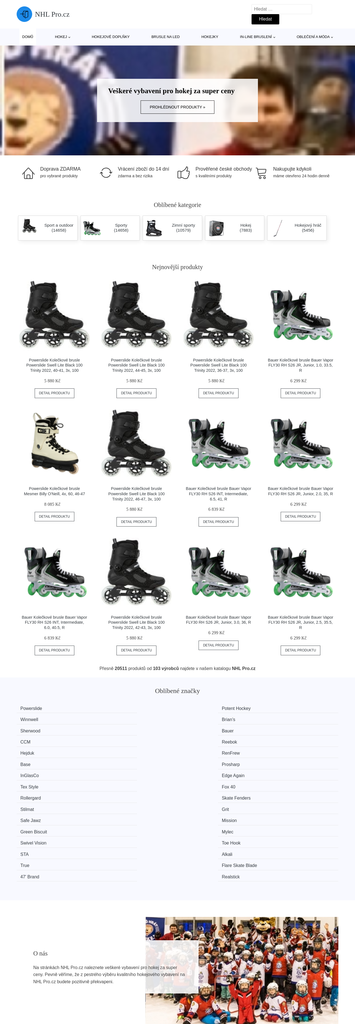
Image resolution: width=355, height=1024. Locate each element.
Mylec (277, 760)
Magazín (148, 966)
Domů (27, 37)
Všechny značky (35, 966)
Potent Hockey (120, 708)
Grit (274, 750)
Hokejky (209, 37)
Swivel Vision (37, 770)
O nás (267, 966)
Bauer (112, 718)
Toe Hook (115, 770)
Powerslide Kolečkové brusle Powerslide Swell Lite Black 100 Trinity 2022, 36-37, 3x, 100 (218, 365)
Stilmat (195, 750)
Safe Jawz (34, 760)
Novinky (27, 979)
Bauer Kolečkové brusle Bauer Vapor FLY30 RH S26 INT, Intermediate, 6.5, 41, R (218, 493)
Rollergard (34, 750)
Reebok (278, 718)
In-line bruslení (256, 37)
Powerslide (34, 708)
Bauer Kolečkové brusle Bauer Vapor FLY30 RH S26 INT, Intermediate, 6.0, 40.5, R (54, 622)
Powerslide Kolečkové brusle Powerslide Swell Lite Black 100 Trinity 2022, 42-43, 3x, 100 (136, 622)
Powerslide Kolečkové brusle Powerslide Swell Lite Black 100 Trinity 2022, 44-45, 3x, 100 (136, 365)
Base (194, 729)
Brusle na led (165, 37)
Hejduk (30, 729)
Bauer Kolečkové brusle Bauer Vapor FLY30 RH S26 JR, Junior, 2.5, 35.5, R (300, 622)
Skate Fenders (120, 750)
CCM (194, 718)
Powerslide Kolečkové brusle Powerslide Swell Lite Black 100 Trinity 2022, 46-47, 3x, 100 (136, 493)
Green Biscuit (202, 760)
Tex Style (198, 739)
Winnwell (197, 708)
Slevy (24, 992)
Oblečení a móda (313, 37)
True (28, 781)
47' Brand (198, 781)
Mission (113, 760)
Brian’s (278, 708)
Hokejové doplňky (111, 37)
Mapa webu (151, 979)
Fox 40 (278, 739)
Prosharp (280, 729)
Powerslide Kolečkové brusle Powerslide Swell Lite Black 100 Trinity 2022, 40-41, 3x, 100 (54, 365)
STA (193, 770)
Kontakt (268, 979)
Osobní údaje (153, 992)
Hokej (61, 37)
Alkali (276, 770)
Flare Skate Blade (123, 781)
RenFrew (115, 729)
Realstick (280, 781)
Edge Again (117, 739)
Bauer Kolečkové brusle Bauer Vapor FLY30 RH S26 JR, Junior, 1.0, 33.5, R (300, 365)
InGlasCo (33, 739)
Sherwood (34, 718)
